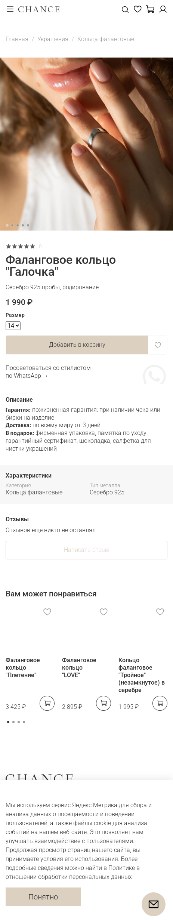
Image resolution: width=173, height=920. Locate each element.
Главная (17, 39)
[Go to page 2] (13, 722)
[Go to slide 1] (7, 225)
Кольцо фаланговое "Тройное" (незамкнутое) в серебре (141, 675)
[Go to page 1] (8, 722)
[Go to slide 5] (28, 225)
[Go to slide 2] (12, 225)
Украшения (52, 39)
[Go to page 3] (19, 722)
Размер (15, 315)
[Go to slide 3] (17, 225)
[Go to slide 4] (23, 225)
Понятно (43, 896)
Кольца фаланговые (105, 39)
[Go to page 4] (24, 722)
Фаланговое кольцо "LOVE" (79, 668)
